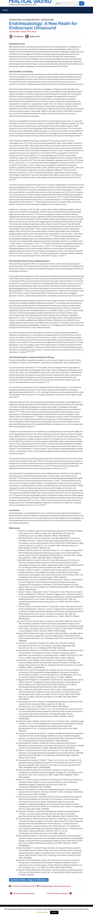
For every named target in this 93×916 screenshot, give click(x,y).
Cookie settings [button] (41, 912)
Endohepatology (45, 886)
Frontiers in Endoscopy (20, 886)
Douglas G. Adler (32, 36)
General (33, 886)
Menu (5, 10)
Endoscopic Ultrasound (62, 886)
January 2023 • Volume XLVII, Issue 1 (23, 31)
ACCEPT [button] (54, 912)
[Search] (67, 3)
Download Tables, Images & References (28, 880)
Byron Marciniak (16, 36)
